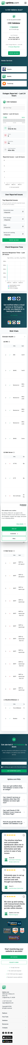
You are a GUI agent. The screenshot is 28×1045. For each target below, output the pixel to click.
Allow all (14, 528)
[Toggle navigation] (25, 3)
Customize (14, 533)
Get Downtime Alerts (14, 770)
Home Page (7, 108)
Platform (14, 1013)
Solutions (14, 1020)
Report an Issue (14, 53)
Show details (20, 524)
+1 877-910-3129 (6, 1001)
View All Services (6, 63)
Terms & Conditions (22, 767)
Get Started (14, 315)
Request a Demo (14, 962)
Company (14, 1027)
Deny (14, 538)
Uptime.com (5, 992)
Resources (14, 1024)
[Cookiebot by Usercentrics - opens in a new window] (20, 505)
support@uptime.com (7, 1003)
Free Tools (14, 1016)
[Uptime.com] (4, 987)
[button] (14, 337)
